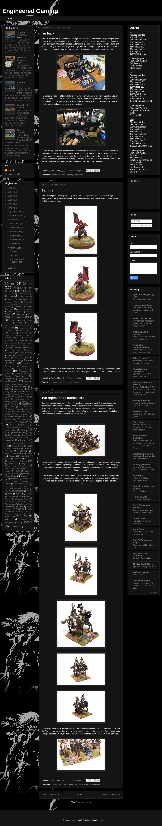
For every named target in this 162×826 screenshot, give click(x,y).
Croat (15, 333)
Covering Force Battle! (142, 299)
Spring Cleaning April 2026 (144, 566)
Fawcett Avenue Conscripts (141, 370)
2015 (10, 200)
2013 (10, 208)
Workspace (78, 175)
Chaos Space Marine (23, 325)
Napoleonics (80, 784)
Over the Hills (10, 437)
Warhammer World (25, 504)
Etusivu (80, 794)
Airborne (9, 296)
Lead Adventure (25, 407)
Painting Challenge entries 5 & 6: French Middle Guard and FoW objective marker (18, 136)
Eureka (14, 358)
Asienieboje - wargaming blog (141, 346)
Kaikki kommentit (141, 226)
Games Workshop (15, 376)
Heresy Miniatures (12, 394)
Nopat (7, 427)
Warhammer (10, 504)
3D (15, 288)
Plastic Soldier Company (99, 151)
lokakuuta (15, 219)
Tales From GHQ (141, 358)
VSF (27, 496)
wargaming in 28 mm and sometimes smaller (144, 455)
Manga (7, 411)
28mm (54, 382)
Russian (12, 464)
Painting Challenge (15, 440)
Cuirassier (62, 784)
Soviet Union (10, 476)
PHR (7, 446)
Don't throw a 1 (140, 422)
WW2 (28, 522)
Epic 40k (12, 355)
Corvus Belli (24, 330)
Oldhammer (19, 432)
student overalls (78, 414)
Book (18, 317)
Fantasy (24, 357)
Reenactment (23, 456)
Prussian (28, 448)
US (18, 493)
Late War (11, 407)
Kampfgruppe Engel (143, 305)
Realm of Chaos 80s (143, 318)
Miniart (16, 416)
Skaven (26, 474)
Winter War (21, 516)
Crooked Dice (25, 333)
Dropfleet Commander (23, 348)
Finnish (17, 361)
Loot (27, 409)
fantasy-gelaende (141, 464)
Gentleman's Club (25, 379)
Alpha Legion (23, 299)
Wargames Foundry (15, 501)
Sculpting (28, 471)
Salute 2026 (138, 575)
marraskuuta (16, 215)
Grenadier (17, 386)
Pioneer (15, 446)
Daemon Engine (11, 338)
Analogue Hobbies (89, 195)
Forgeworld (9, 366)
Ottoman (25, 435)
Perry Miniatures (65, 382)
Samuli (11, 170)
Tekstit (136, 221)
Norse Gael (10, 430)
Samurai (48, 190)
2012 (10, 268)
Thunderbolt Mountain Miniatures (17, 489)
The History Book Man (16, 486)
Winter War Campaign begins (22, 60)
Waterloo (20, 509)
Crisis (7, 333)
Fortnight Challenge (22, 369)
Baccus (18, 307)
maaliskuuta (16, 240)
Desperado (12, 345)
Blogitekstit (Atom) (83, 802)
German (12, 381)
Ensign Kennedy (25, 353)
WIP (7, 518)
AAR (11, 291)
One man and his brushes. (141, 333)
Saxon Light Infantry (22, 106)
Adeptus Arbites (23, 294)
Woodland (23, 519)
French (70, 784)
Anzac (26, 302)
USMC (29, 494)
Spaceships (13, 479)
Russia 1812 (27, 461)
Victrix (19, 496)
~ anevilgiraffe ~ (141, 497)
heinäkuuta (15, 227)
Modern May (10, 419)
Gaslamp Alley (10, 379)
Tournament (17, 491)
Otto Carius (12, 435)
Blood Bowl (20, 314)
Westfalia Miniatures (13, 514)
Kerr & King (13, 404)
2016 (10, 196)
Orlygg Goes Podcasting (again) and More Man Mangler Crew (143, 323)
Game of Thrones (22, 374)
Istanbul (15, 402)
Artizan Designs (11, 304)
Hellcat (19, 391)
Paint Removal (23, 437)
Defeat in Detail (26, 343)
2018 (10, 188)
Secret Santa (13, 473)
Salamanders (10, 466)
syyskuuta (15, 223)
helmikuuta (15, 244)
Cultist (27, 335)
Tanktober (25, 481)
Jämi (30, 402)
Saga (24, 463)
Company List (24, 328)
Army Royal (138, 529)
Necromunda (15, 425)
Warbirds (8, 499)
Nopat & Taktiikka (21, 427)
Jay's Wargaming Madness (141, 506)
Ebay (13, 350)
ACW (11, 294)
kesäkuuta (15, 231)
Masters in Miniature (21, 414)
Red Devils (27, 453)
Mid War (8, 416)
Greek (7, 387)
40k (21, 288)
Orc (30, 432)
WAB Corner (139, 518)
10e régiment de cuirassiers (63, 398)
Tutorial (29, 491)
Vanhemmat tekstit (111, 794)
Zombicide (15, 527)
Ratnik (7, 453)
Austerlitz (25, 304)
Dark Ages (19, 340)
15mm (9, 283)
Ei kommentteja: (75, 171)
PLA (22, 446)
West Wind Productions (20, 511)
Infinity (7, 402)
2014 (10, 204)
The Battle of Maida (21, 484)
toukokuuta (15, 236)
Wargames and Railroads (140, 554)
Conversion (9, 330)
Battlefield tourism (24, 309)
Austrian (8, 307)
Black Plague (15, 312)
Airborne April (26, 297)
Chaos (19, 323)
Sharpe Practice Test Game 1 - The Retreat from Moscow (142, 427)
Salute (25, 466)
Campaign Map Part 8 (142, 499)
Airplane (11, 299)
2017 (10, 192)
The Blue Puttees (140, 459)
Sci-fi (18, 471)
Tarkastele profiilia (13, 174)
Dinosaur (25, 345)
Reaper (16, 453)
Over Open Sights (141, 580)
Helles (27, 391)
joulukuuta (15, 211)
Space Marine (26, 476)
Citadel (11, 328)
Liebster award (14, 409)
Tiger (6, 491)
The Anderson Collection (140, 436)
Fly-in (26, 363)
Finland (8, 361)
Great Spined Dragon (21, 384)
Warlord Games (14, 506)
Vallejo (10, 496)
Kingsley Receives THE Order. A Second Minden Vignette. (143, 585)
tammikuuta (16, 248)
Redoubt (12, 456)
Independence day (22, 399)
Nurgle (7, 433)
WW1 (18, 523)
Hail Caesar (19, 389)
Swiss (14, 481)
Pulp (10, 451)
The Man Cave (140, 411)
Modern (25, 416)
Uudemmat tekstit (50, 794)
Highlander (27, 394)
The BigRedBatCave (143, 564)
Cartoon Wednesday (142, 558)
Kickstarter (27, 404)
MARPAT (8, 414)
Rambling (22, 451)
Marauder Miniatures (21, 411)
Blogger (99, 820)
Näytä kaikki (153, 592)
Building (13, 320)
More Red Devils (21, 83)
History (11, 397)
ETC (22, 355)
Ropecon (28, 459)
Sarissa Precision (21, 469)
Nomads (26, 425)
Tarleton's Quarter (142, 572)
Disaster (8, 348)
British (28, 316)
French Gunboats (140, 491)
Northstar (25, 430)
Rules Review (13, 461)
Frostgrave (23, 371)
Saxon (8, 471)
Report (7, 459)
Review (17, 459)
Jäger (23, 402)
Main (10, 18)
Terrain (7, 484)
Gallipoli (8, 374)
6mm (30, 288)
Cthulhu (7, 335)
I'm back (48, 33)
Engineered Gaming (30, 11)
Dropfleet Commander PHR (22, 35)
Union (10, 494)
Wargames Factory (22, 499)
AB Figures (26, 291)
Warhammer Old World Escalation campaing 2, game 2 (143, 310)
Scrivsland (138, 475)
